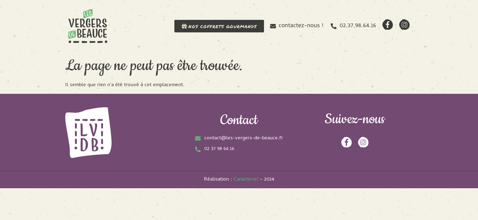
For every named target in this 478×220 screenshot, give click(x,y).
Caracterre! (246, 179)
